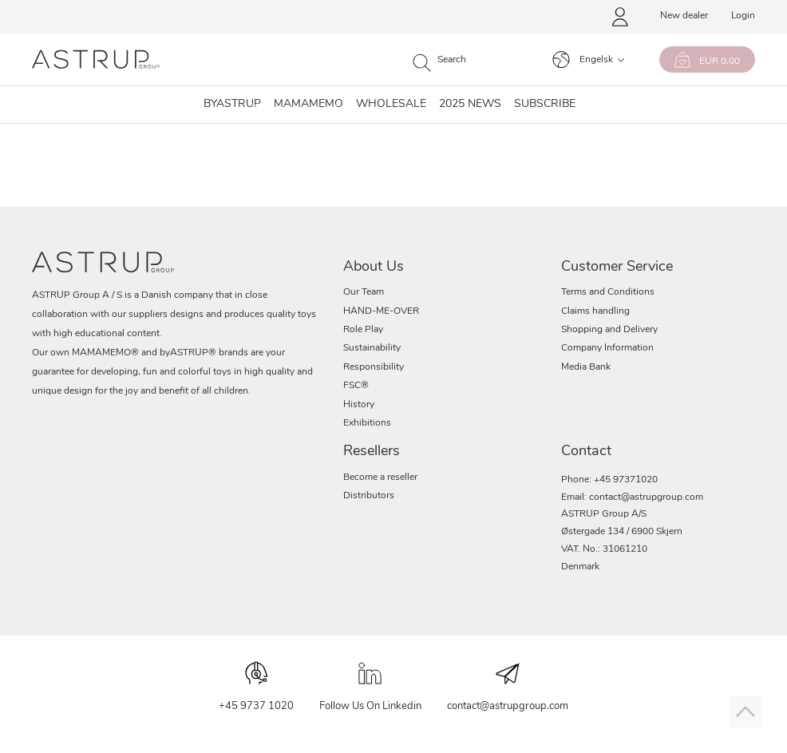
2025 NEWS (470, 104)
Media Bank (586, 367)
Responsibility (373, 367)
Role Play (363, 330)
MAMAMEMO (308, 104)
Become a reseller (380, 477)
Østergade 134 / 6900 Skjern (621, 532)
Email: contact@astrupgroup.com (632, 497)
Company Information (607, 348)
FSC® (356, 385)
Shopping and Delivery (609, 330)
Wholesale (391, 104)
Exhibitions (367, 423)
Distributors (368, 496)
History (358, 405)
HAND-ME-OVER (381, 311)
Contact (586, 451)
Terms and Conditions (608, 292)
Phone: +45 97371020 (609, 480)
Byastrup (232, 104)
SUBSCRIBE (544, 104)
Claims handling (595, 311)
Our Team (363, 292)
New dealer (684, 16)
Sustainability (372, 348)
